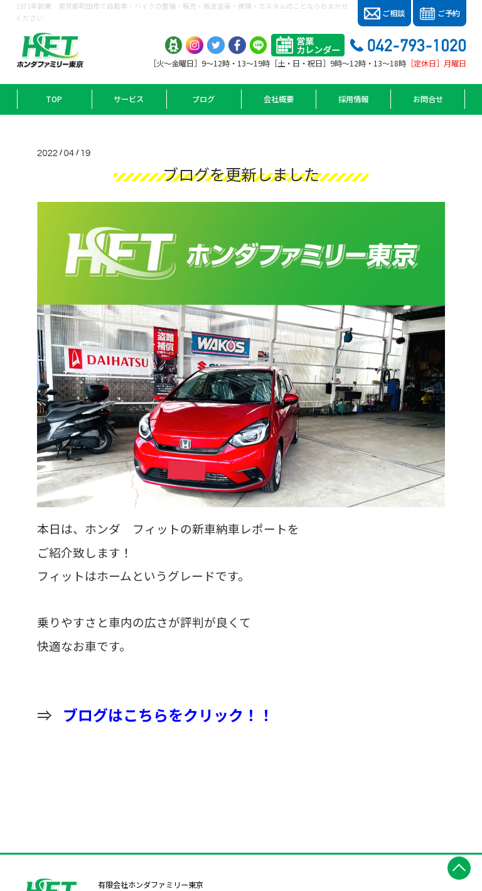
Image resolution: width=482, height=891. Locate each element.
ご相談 (384, 13)
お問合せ (428, 99)
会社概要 (279, 99)
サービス (129, 99)
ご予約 (439, 14)
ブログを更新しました (241, 173)
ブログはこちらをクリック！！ (168, 714)
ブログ (203, 99)
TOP (54, 99)
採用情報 (353, 99)
